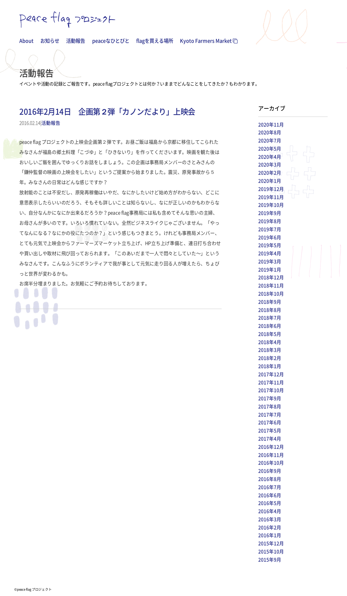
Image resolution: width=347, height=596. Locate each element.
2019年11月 (271, 196)
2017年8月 (269, 406)
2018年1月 (269, 366)
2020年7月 (269, 140)
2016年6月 (269, 495)
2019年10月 (271, 204)
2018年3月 (269, 349)
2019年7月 (269, 229)
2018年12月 (271, 277)
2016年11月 (271, 454)
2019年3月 (269, 261)
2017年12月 (271, 374)
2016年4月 (269, 511)
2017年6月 (269, 422)
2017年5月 (269, 430)
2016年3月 (269, 519)
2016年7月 (269, 487)
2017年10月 (271, 390)
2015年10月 (271, 551)
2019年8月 (269, 221)
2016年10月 (271, 462)
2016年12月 (271, 446)
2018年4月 (269, 341)
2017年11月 (271, 382)
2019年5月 (269, 245)
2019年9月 (269, 212)
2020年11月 (271, 124)
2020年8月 (269, 132)
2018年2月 (269, 357)
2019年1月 (269, 269)
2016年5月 (269, 502)
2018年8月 (269, 309)
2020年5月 (269, 148)
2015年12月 (271, 543)
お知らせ (49, 40)
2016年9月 (269, 470)
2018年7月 (269, 317)
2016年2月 (269, 527)
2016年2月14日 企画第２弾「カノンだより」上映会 (107, 111)
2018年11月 (271, 285)
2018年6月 (269, 325)
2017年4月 (269, 438)
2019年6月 (269, 237)
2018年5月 (269, 333)
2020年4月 (269, 156)
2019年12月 (271, 188)
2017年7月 (269, 414)
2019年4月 (269, 253)
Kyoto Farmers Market (209, 40)
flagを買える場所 (154, 40)
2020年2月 (269, 172)
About (26, 40)
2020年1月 (269, 180)
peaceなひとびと (110, 40)
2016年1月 (269, 535)
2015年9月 (269, 559)
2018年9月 (269, 301)
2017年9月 (269, 398)
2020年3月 (269, 164)
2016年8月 (269, 478)
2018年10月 (271, 293)
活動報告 (75, 40)
